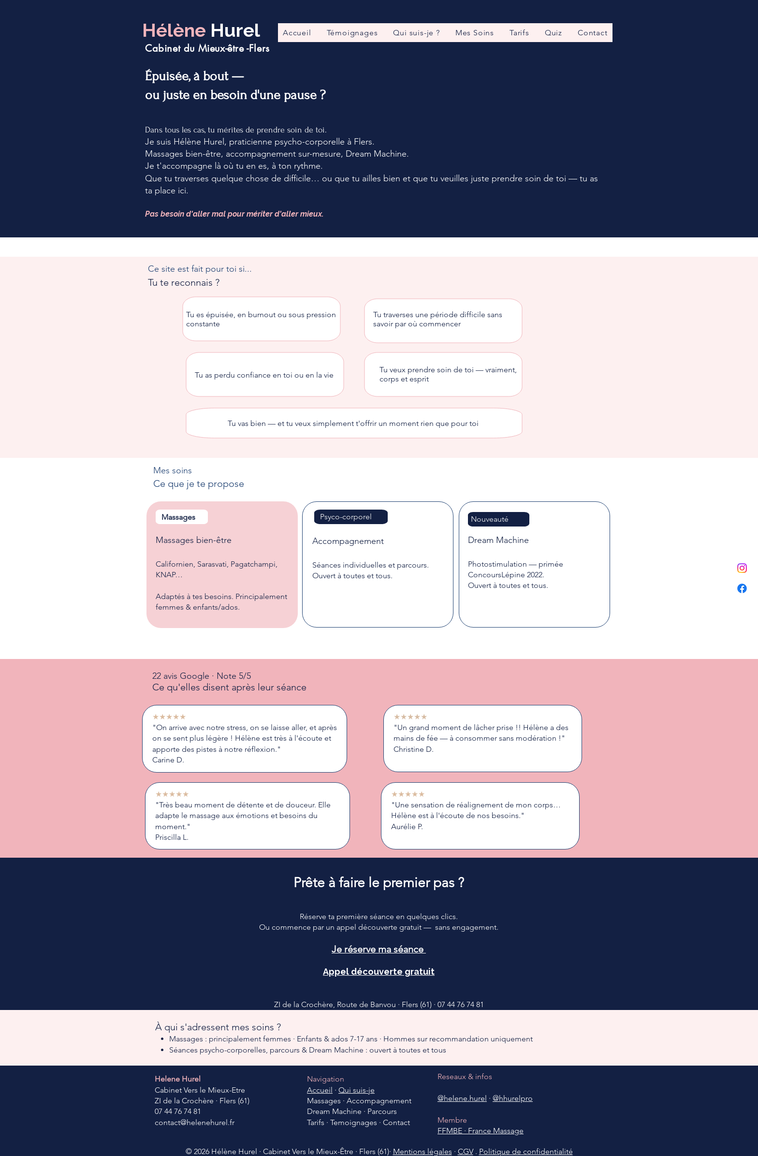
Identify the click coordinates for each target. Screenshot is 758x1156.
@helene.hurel (462, 1098)
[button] (475, 32)
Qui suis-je (356, 1090)
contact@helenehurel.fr (194, 1122)
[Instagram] (742, 568)
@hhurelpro (513, 1098)
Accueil (320, 1090)
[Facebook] (742, 588)
